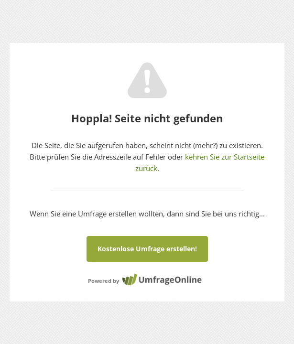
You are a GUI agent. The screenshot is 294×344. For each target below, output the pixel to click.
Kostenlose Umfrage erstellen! (147, 248)
